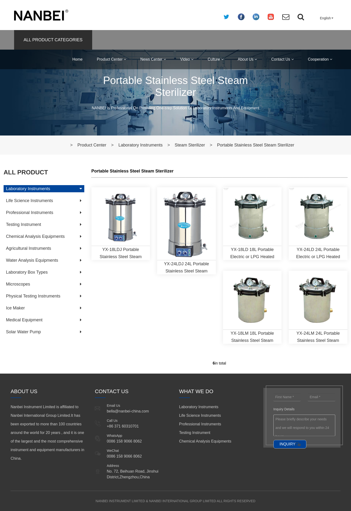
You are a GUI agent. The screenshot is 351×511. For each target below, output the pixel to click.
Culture (215, 59)
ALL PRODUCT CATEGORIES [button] (53, 39)
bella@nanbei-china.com (128, 411)
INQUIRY (287, 444)
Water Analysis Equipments (32, 260)
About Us (247, 59)
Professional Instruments (29, 212)
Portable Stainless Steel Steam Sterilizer (255, 145)
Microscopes (18, 284)
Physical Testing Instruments (33, 296)
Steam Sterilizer (190, 145)
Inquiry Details (284, 409)
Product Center (111, 59)
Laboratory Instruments (140, 145)
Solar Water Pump (23, 331)
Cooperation (320, 59)
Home (77, 59)
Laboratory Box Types (27, 272)
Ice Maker (15, 308)
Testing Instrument (23, 224)
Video (186, 59)
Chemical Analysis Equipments (35, 236)
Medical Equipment (24, 320)
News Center (153, 59)
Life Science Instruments (29, 200)
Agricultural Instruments (28, 248)
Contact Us (282, 59)
